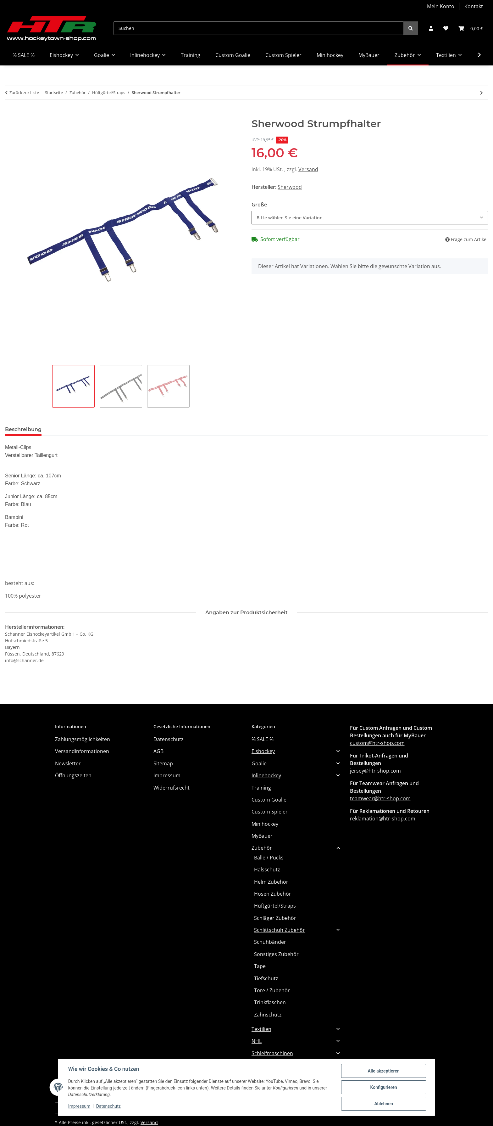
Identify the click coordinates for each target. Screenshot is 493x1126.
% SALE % (263, 739)
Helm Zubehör (271, 881)
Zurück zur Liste (24, 92)
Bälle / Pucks (269, 857)
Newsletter (68, 763)
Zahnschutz (268, 1014)
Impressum (79, 1106)
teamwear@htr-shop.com (380, 798)
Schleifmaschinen (272, 1053)
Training (261, 787)
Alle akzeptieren (383, 1070)
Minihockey (265, 823)
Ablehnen (383, 1103)
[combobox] (370, 217)
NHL (257, 1041)
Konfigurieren (383, 1087)
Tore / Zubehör (272, 990)
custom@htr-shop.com (377, 743)
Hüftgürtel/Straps (275, 905)
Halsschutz (267, 869)
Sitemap (163, 763)
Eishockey (263, 751)
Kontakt (473, 6)
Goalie (259, 763)
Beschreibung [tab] (23, 429)
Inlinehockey (266, 775)
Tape (260, 966)
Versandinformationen (82, 751)
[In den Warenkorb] (10, 114)
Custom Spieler (270, 811)
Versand (308, 169)
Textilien (261, 1029)
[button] (431, 28)
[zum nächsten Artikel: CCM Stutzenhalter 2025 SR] (481, 92)
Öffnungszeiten (73, 775)
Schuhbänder (270, 941)
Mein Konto (440, 6)
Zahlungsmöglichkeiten (82, 739)
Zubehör (262, 847)
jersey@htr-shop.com (375, 770)
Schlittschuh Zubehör (279, 929)
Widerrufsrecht (171, 787)
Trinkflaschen (270, 1002)
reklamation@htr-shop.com (382, 818)
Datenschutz (108, 1106)
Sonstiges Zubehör (276, 954)
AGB (158, 751)
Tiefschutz (266, 978)
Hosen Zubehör (272, 893)
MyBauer (262, 835)
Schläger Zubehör (275, 918)
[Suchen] (259, 28)
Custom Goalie (269, 799)
